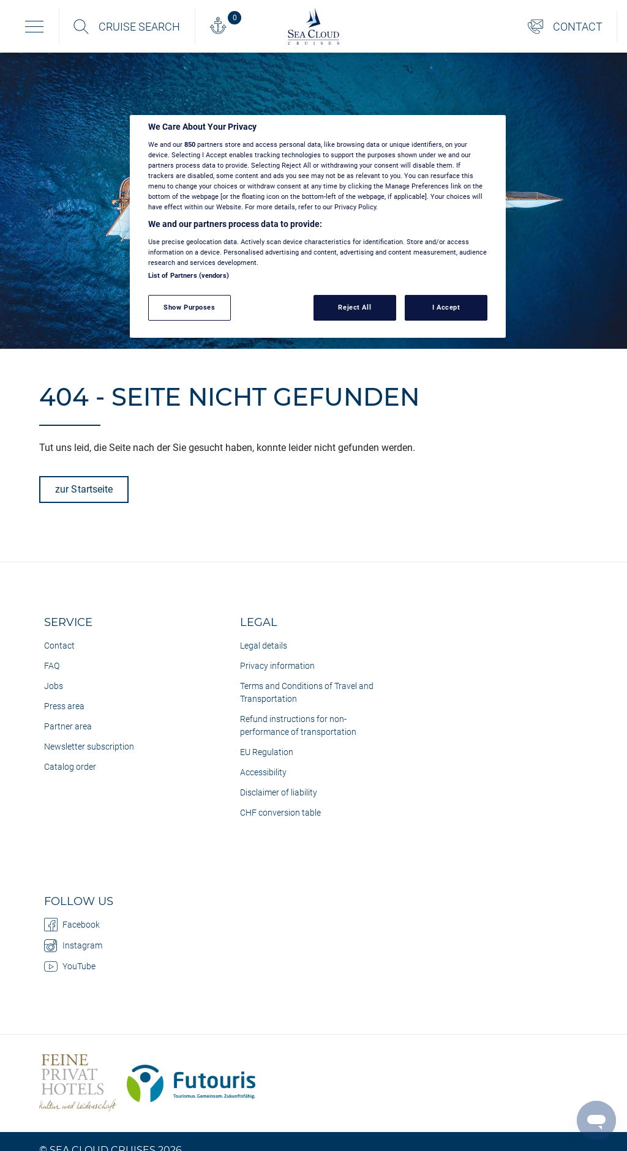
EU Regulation (266, 752)
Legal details (263, 645)
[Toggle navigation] (34, 26)
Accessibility (263, 772)
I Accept (446, 307)
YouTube (70, 966)
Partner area (68, 726)
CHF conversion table (280, 813)
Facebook (72, 924)
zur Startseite (84, 489)
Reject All (354, 307)
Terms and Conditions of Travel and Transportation (307, 692)
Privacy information (277, 666)
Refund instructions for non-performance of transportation (298, 725)
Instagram (73, 945)
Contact (59, 645)
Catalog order (70, 767)
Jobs (53, 686)
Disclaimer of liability (278, 792)
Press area (64, 706)
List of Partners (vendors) (188, 275)
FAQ (51, 666)
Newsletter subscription (89, 746)
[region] (318, 226)
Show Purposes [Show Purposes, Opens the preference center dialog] (189, 307)
